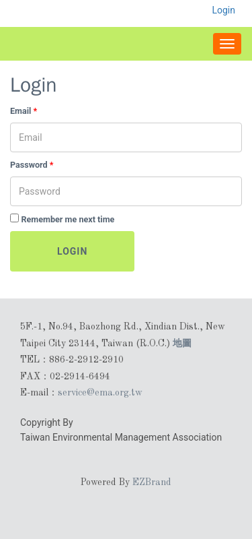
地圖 (182, 343)
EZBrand (151, 482)
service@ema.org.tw (100, 393)
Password (32, 165)
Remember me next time (67, 219)
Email (23, 111)
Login (72, 251)
